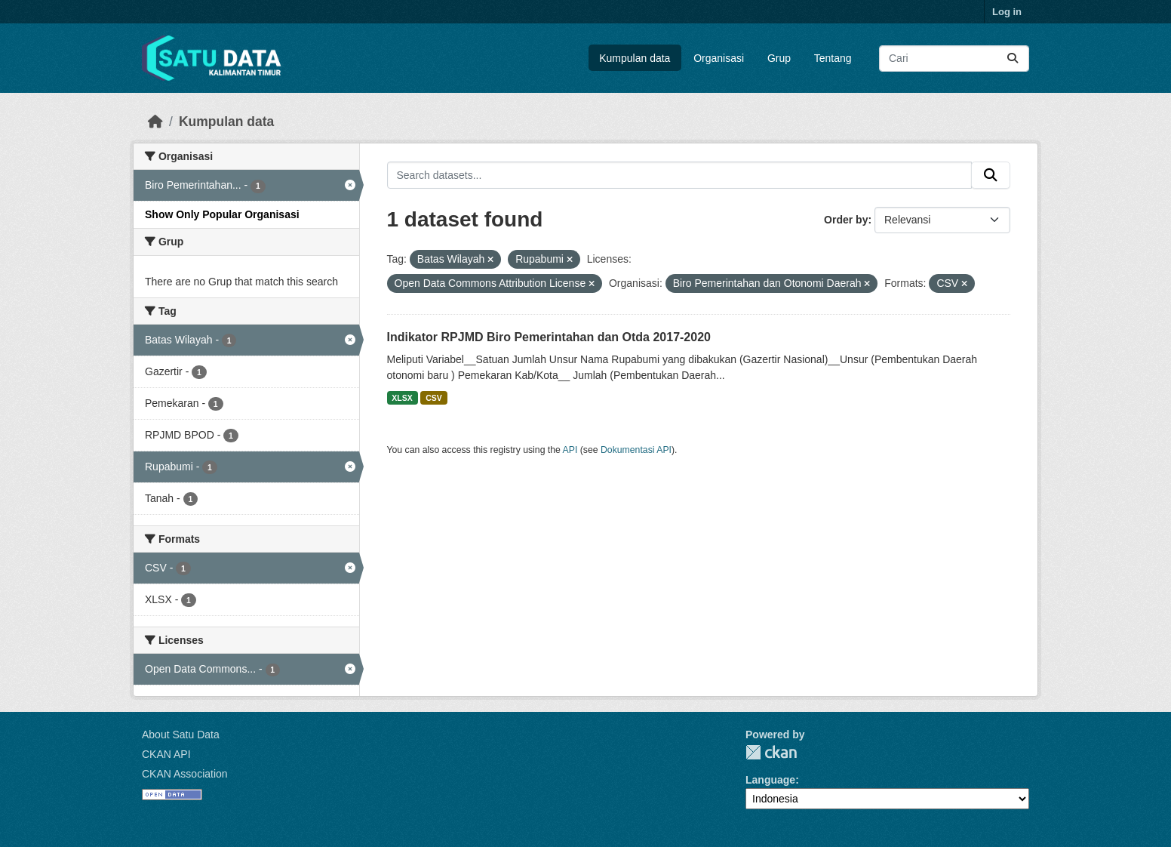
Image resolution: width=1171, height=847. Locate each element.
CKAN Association (185, 774)
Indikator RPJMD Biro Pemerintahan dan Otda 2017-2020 (549, 337)
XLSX (402, 397)
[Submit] (1012, 58)
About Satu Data (181, 734)
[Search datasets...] (954, 58)
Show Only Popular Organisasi (222, 214)
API (570, 450)
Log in (1007, 11)
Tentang (833, 58)
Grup (779, 58)
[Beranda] (155, 121)
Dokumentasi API (636, 450)
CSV (434, 397)
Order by (846, 220)
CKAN (771, 752)
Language (770, 780)
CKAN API (166, 754)
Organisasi (718, 58)
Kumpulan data (634, 58)
